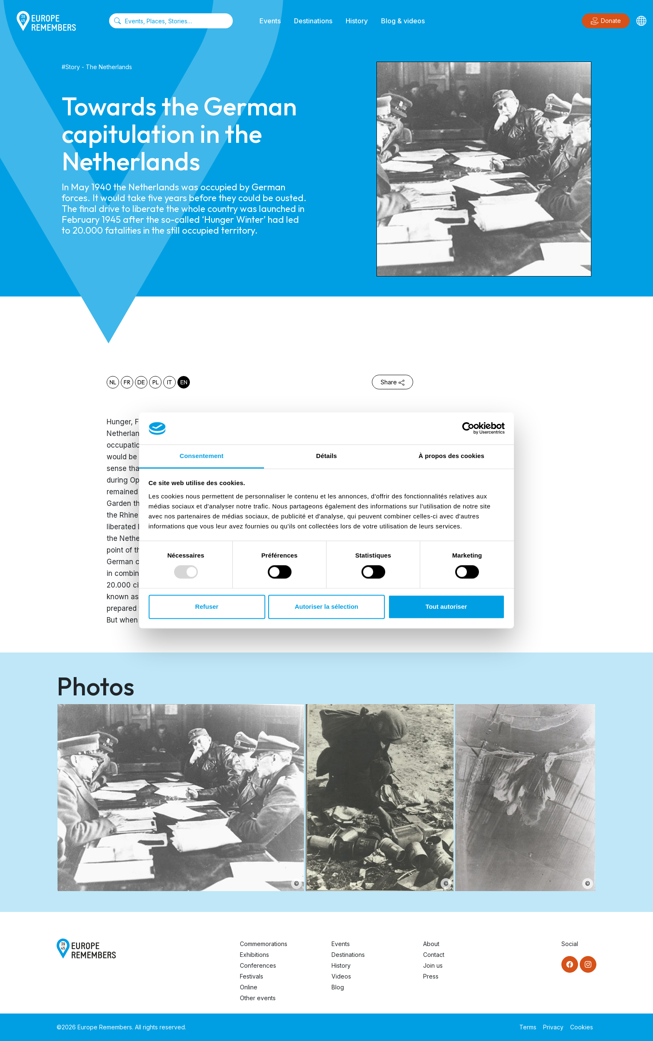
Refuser (207, 606)
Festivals (251, 976)
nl (113, 382)
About (431, 943)
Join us (433, 965)
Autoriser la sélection (327, 606)
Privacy (553, 1027)
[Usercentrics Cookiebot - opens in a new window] (468, 428)
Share (392, 382)
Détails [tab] (326, 455)
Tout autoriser (446, 606)
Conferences (258, 965)
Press (431, 976)
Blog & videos (403, 21)
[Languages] (641, 20)
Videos (341, 976)
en (183, 382)
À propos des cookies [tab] (451, 455)
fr (127, 382)
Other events (258, 997)
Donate (606, 21)
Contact (433, 954)
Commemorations (263, 943)
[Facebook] (569, 964)
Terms (527, 1027)
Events (270, 21)
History (357, 21)
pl (155, 382)
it (169, 382)
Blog (337, 987)
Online (248, 987)
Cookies (581, 1027)
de (141, 382)
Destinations (313, 21)
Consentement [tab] (201, 455)
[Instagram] (588, 964)
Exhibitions (254, 954)
